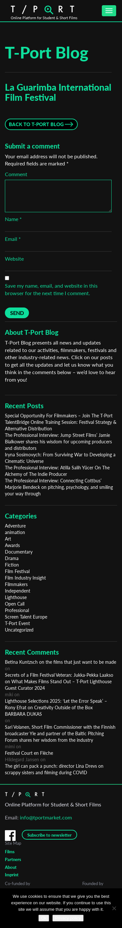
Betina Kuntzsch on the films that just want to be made (60, 662)
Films (10, 851)
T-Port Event (17, 623)
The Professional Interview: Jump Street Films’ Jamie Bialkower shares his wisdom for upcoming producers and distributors (58, 441)
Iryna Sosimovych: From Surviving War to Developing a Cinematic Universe (60, 458)
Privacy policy (68, 918)
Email (13, 239)
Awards (12, 545)
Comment (16, 174)
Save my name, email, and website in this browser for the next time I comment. (51, 289)
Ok (44, 918)
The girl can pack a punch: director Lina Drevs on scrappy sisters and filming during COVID (54, 769)
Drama (12, 558)
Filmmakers (16, 584)
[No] (114, 908)
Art (8, 539)
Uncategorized (19, 630)
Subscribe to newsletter (49, 835)
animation (15, 532)
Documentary (19, 552)
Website (14, 258)
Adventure (15, 526)
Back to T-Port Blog (36, 124)
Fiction (12, 565)
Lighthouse (16, 597)
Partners (13, 859)
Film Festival (17, 571)
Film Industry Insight (25, 578)
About (11, 867)
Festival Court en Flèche (29, 753)
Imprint (12, 874)
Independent (17, 591)
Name (13, 219)
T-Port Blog (46, 52)
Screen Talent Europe (26, 617)
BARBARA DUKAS (23, 714)
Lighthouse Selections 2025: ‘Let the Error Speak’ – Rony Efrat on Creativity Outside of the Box (56, 704)
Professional (17, 610)
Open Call (14, 604)
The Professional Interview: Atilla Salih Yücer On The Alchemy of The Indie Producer (57, 471)
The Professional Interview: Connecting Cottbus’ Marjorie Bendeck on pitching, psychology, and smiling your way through (59, 487)
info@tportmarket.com (46, 817)
